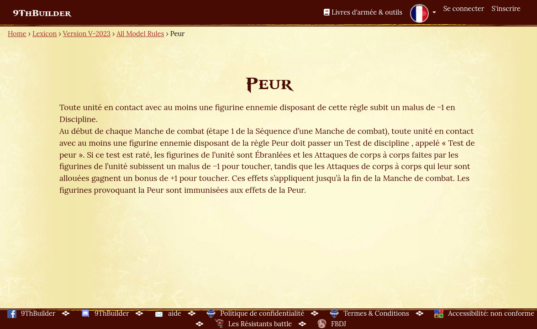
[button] (423, 13)
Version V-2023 (87, 33)
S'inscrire (506, 8)
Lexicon (44, 33)
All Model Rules (140, 33)
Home (17, 33)
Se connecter (463, 8)
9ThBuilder (42, 13)
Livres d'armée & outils (363, 12)
